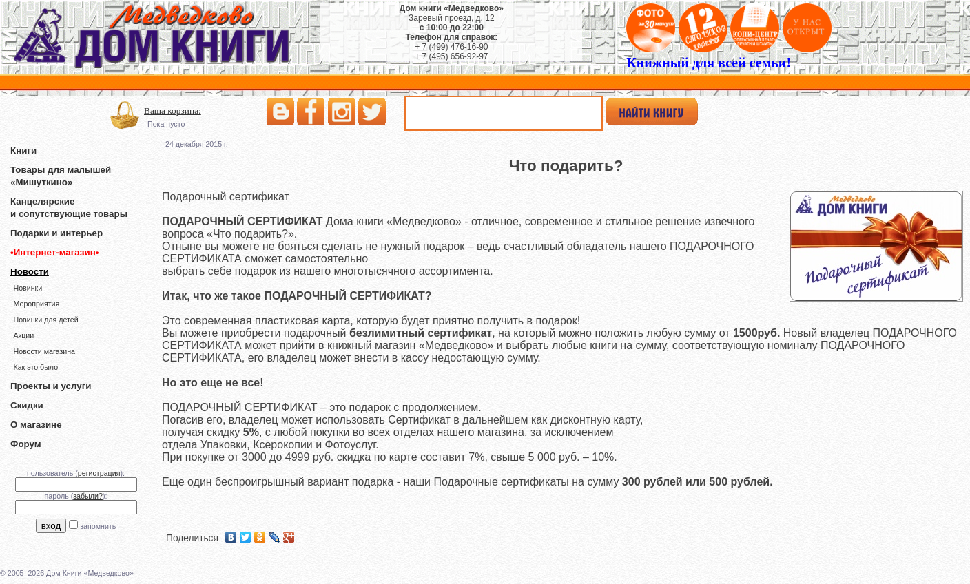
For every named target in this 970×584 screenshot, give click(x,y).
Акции (23, 335)
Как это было (35, 367)
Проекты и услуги (50, 386)
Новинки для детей (45, 319)
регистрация (99, 473)
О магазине (36, 424)
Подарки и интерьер (56, 233)
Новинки (27, 288)
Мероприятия (36, 304)
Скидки (26, 405)
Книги (23, 150)
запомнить (98, 526)
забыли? (88, 496)
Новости (29, 272)
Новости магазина (44, 351)
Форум (25, 444)
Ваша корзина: (172, 110)
